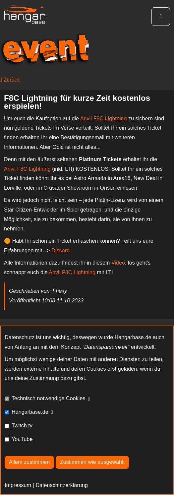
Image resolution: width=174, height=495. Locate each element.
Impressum (18, 485)
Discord (60, 250)
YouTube (22, 439)
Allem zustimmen (29, 462)
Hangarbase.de (30, 412)
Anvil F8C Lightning (103, 118)
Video (118, 263)
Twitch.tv (22, 425)
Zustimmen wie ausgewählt (92, 462)
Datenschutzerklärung (61, 485)
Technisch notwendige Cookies (49, 398)
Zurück (10, 80)
